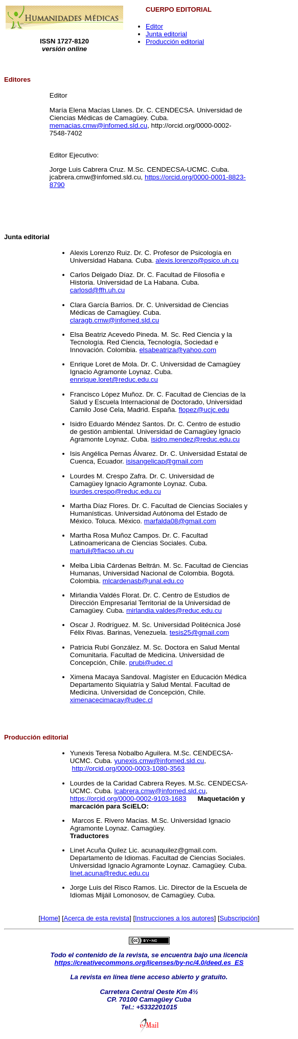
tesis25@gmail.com (200, 632)
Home (49, 918)
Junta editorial (166, 34)
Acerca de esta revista (97, 918)
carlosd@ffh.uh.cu (97, 290)
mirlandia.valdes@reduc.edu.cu (174, 610)
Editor (154, 26)
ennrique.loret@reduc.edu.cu (114, 379)
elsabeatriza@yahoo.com (177, 350)
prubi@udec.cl (150, 662)
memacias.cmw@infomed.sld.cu (98, 125)
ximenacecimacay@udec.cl (111, 700)
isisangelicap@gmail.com (164, 461)
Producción (22, 737)
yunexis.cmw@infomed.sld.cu (159, 761)
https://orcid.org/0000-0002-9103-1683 (128, 798)
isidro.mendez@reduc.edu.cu (195, 439)
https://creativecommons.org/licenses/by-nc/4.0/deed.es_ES (149, 962)
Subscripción (239, 918)
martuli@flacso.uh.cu (102, 551)
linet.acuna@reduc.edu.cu (109, 873)
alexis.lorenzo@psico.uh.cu (196, 260)
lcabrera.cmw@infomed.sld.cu (160, 791)
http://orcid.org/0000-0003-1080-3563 (128, 768)
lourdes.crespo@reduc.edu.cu (115, 491)
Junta (13, 237)
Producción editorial (175, 41)
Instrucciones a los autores (174, 918)
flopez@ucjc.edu (203, 409)
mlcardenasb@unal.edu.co (143, 581)
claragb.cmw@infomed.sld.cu (114, 320)
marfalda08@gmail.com (180, 521)
